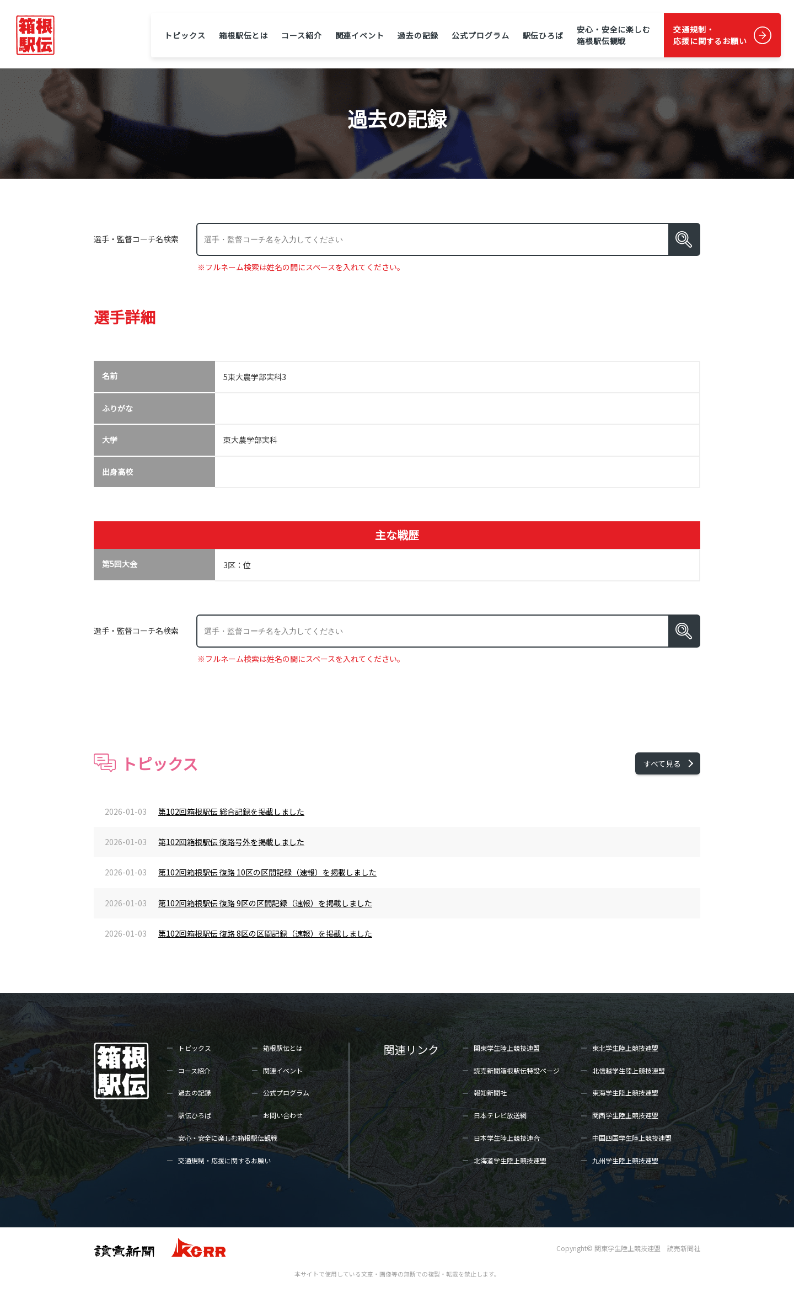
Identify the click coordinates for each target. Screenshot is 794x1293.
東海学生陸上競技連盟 (625, 1092)
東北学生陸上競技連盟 (625, 1047)
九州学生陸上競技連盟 (625, 1160)
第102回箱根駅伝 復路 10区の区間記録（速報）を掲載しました (267, 872)
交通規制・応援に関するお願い (710, 35)
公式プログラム (480, 35)
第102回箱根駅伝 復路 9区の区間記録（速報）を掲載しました (265, 903)
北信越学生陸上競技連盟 (628, 1070)
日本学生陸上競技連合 (507, 1137)
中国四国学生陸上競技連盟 (632, 1137)
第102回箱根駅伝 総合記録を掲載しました (231, 811)
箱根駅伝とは (243, 35)
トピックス (184, 35)
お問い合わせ (283, 1115)
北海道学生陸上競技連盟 (510, 1160)
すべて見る (662, 763)
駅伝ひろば (543, 35)
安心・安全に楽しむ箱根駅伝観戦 (614, 35)
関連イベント (359, 35)
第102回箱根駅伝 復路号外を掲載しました (231, 841)
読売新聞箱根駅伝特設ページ (517, 1070)
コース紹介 (301, 35)
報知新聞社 (490, 1092)
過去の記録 (418, 35)
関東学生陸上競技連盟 (507, 1047)
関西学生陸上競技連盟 (625, 1115)
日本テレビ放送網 (500, 1115)
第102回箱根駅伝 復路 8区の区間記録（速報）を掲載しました (265, 933)
